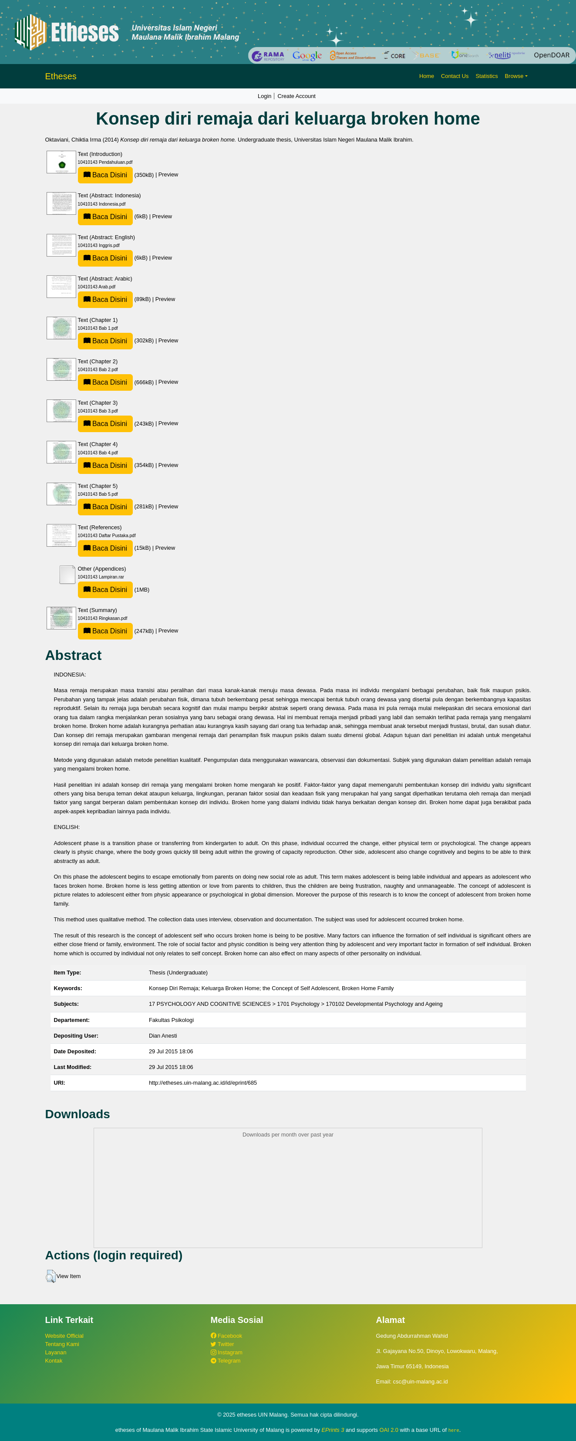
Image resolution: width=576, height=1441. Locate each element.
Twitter (222, 1344)
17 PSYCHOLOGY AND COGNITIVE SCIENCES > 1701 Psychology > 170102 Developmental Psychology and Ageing (296, 1004)
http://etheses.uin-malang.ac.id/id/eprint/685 (203, 1082)
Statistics (486, 76)
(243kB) (116, 423)
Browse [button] (514, 76)
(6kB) (113, 216)
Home (426, 76)
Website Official (64, 1336)
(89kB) (115, 299)
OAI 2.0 (389, 1430)
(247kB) (116, 631)
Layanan (56, 1352)
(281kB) (116, 506)
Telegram (226, 1360)
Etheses (61, 76)
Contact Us (454, 76)
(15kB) (115, 548)
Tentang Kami (62, 1344)
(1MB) (114, 589)
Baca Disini (105, 175)
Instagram (227, 1352)
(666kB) (116, 382)
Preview (168, 175)
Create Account (296, 96)
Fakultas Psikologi (171, 1020)
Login (264, 96)
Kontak (54, 1360)
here (453, 1430)
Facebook (227, 1336)
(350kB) (116, 175)
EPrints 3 (333, 1430)
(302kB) (116, 340)
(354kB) (116, 465)
